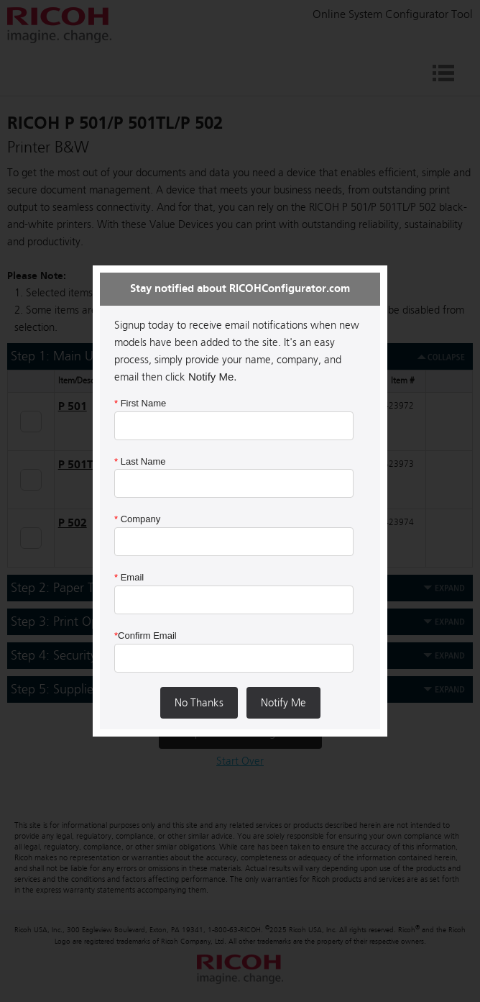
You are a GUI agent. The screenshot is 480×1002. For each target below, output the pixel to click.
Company (137, 519)
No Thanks (199, 702)
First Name (140, 403)
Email (129, 577)
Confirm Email (145, 635)
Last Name (140, 461)
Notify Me (283, 702)
